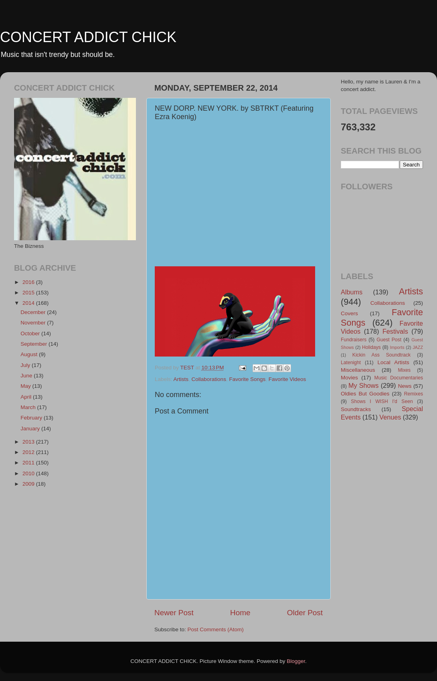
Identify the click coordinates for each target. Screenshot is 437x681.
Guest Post (388, 340)
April (26, 397)
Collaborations (209, 379)
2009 (29, 484)
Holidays (371, 347)
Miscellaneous (358, 370)
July (26, 365)
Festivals (395, 331)
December (33, 312)
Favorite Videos (287, 379)
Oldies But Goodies (365, 394)
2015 (29, 293)
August (29, 354)
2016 (29, 282)
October (30, 333)
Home (240, 612)
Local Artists (393, 362)
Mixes (404, 370)
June (27, 376)
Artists (181, 379)
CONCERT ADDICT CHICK (88, 37)
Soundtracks (356, 409)
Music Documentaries (398, 378)
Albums (351, 292)
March (28, 407)
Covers (349, 313)
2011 (29, 463)
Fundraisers (353, 340)
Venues (390, 417)
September (34, 344)
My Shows (363, 385)
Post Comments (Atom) (216, 629)
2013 (29, 442)
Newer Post (174, 612)
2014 (29, 303)
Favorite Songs (247, 379)
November (33, 323)
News (405, 386)
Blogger (296, 661)
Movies (349, 378)
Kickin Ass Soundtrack (381, 355)
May (26, 386)
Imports (397, 347)
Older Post (305, 612)
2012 (29, 452)
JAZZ (418, 347)
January (30, 429)
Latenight (351, 362)
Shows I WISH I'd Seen (382, 401)
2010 (29, 473)
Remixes (413, 394)
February (32, 418)
